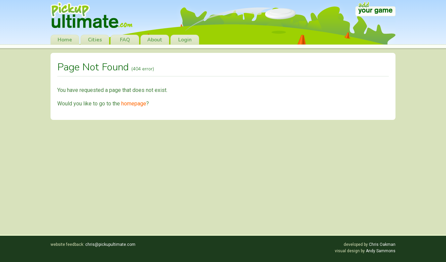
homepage (133, 103)
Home (65, 39)
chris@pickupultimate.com (110, 244)
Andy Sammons (380, 251)
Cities (95, 39)
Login (185, 39)
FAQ (125, 39)
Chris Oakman (382, 244)
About (154, 39)
